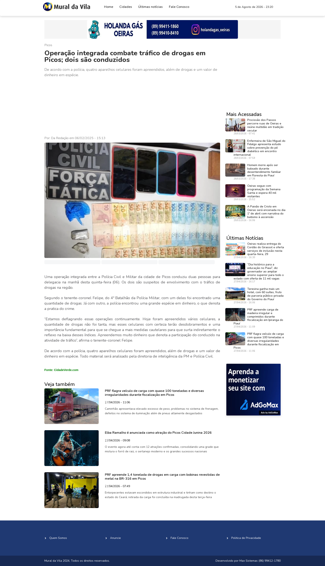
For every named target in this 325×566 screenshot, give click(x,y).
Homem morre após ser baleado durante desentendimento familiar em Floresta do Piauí (264, 170)
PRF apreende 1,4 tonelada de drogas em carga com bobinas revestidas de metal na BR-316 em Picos (162, 476)
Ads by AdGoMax (269, 413)
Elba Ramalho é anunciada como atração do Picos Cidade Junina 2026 (158, 432)
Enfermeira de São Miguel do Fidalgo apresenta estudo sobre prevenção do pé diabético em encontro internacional (259, 148)
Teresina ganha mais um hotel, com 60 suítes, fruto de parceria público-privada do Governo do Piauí (265, 294)
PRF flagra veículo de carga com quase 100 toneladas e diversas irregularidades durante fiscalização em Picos (154, 393)
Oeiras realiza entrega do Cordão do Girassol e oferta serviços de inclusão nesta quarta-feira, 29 (265, 249)
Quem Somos (58, 538)
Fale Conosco (179, 7)
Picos (48, 45)
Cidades (125, 7)
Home (108, 7)
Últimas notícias (150, 7)
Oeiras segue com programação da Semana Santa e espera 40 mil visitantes (263, 191)
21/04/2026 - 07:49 (117, 486)
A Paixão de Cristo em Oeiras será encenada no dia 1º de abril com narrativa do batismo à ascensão (266, 212)
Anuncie (115, 538)
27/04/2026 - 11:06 (117, 402)
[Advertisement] (132, 107)
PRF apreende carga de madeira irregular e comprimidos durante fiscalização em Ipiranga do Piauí (258, 316)
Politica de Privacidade (246, 538)
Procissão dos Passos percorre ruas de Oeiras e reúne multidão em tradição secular (265, 125)
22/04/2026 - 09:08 (117, 440)
